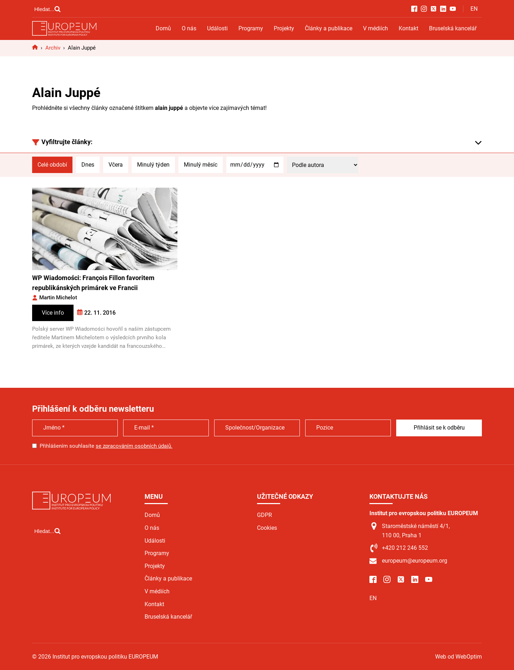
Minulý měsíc (200, 164)
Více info (53, 312)
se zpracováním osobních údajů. (134, 446)
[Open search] (47, 8)
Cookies (267, 527)
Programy (250, 28)
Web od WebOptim (458, 656)
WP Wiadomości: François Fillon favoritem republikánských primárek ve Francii (93, 283)
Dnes (87, 164)
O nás (189, 28)
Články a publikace (328, 28)
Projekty (284, 28)
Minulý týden (153, 164)
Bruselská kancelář (453, 28)
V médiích (375, 28)
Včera (116, 164)
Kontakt (408, 28)
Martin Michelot (58, 297)
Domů (163, 28)
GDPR (264, 515)
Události (217, 28)
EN (474, 8)
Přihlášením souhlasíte (106, 446)
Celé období (52, 164)
